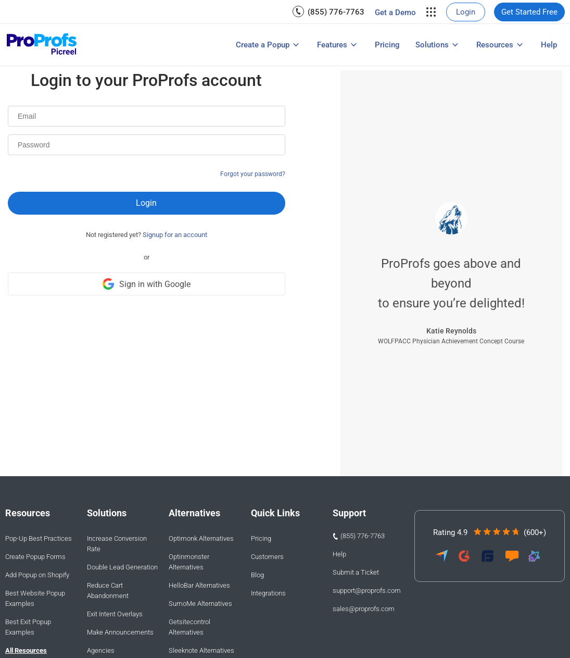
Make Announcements (120, 632)
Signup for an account (175, 235)
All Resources (26, 650)
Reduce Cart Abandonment (108, 590)
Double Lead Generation (122, 567)
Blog (257, 575)
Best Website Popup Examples (35, 598)
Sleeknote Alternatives (201, 650)
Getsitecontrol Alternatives (189, 627)
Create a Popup (262, 44)
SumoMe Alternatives (200, 603)
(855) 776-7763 (336, 12)
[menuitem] (328, 12)
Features (332, 44)
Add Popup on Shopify (37, 575)
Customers (267, 557)
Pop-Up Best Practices (38, 538)
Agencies (101, 650)
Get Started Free (529, 12)
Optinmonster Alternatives (189, 562)
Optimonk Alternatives (201, 538)
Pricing (387, 44)
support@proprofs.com (367, 590)
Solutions (432, 44)
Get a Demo (395, 12)
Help (549, 44)
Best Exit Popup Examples (28, 627)
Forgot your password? (252, 174)
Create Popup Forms (35, 557)
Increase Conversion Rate (117, 544)
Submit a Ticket (356, 572)
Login (465, 12)
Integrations (268, 593)
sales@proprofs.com (364, 609)
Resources (494, 44)
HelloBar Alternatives (199, 585)
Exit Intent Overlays (115, 614)
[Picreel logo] (42, 45)
